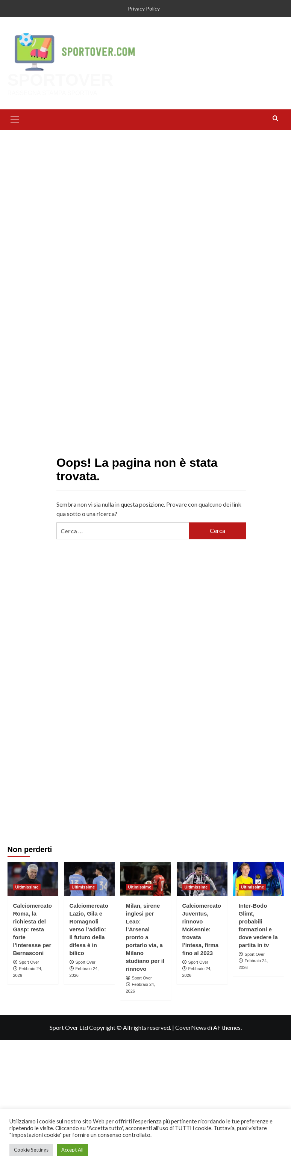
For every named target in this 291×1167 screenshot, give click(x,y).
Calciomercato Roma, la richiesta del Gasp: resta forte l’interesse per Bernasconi (32, 929)
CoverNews (190, 1027)
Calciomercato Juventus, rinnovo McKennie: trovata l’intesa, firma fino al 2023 (201, 929)
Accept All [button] (72, 1150)
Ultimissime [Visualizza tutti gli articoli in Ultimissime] (27, 887)
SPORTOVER (61, 79)
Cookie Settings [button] (31, 1150)
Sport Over (29, 962)
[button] (15, 118)
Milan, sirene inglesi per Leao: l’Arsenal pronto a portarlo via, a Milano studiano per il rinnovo (145, 937)
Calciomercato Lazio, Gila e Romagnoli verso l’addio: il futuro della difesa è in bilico (89, 929)
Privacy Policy (144, 8)
